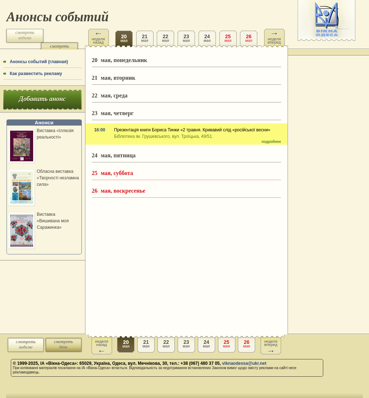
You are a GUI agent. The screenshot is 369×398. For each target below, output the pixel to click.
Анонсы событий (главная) (39, 61)
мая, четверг (113, 113)
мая (124, 36)
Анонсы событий (57, 16)
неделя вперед (274, 36)
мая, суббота (112, 173)
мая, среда (110, 95)
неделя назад (98, 36)
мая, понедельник (119, 60)
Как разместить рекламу (36, 73)
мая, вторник (113, 78)
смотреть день (59, 49)
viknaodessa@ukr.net (244, 363)
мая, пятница (114, 155)
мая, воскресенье (119, 191)
